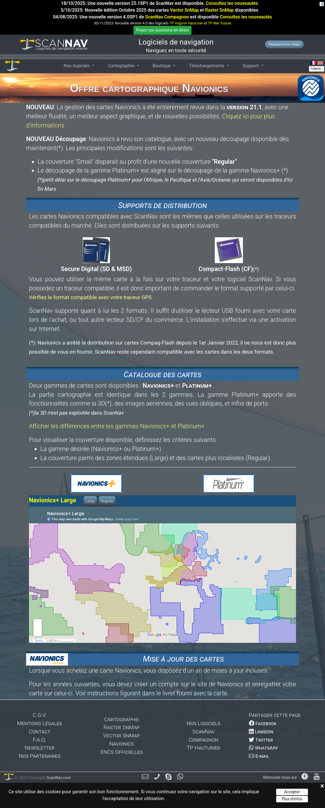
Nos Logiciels (203, 723)
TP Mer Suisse (219, 23)
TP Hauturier (203, 747)
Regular (107, 501)
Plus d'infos (292, 799)
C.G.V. (40, 715)
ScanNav (203, 731)
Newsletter (40, 747)
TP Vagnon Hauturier (186, 23)
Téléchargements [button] (207, 65)
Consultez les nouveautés (232, 3)
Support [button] (251, 65)
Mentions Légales (39, 723)
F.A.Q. (39, 739)
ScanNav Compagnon (167, 17)
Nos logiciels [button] (77, 65)
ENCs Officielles (121, 752)
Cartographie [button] (122, 65)
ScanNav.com (58, 777)
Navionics (121, 743)
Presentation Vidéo (284, 44)
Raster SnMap (219, 10)
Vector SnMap (184, 10)
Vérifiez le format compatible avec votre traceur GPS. (91, 297)
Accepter (292, 792)
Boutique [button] (162, 65)
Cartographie (121, 719)
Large (90, 501)
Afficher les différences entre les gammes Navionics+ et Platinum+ (117, 426)
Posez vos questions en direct (162, 30)
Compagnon (203, 739)
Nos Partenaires (40, 756)
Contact (39, 731)
